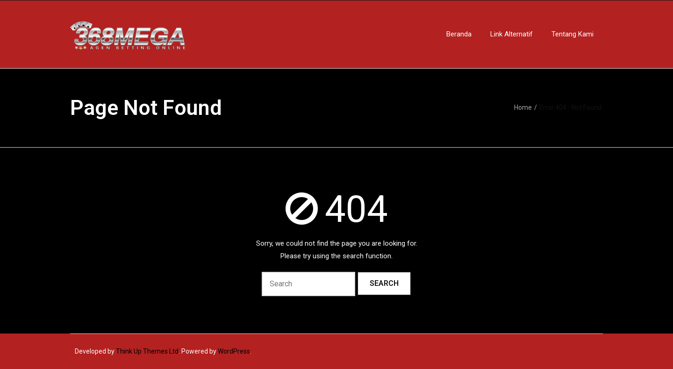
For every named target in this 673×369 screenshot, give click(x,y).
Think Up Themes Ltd (147, 351)
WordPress (234, 351)
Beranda (459, 34)
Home (523, 107)
